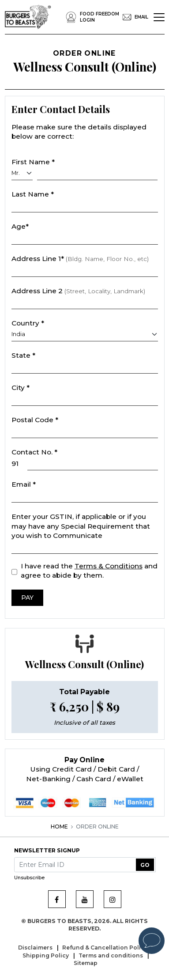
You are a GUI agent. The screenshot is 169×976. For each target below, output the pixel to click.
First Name (33, 162)
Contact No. (34, 452)
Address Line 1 (80, 258)
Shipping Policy (46, 955)
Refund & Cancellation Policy (105, 947)
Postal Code (34, 420)
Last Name (32, 194)
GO (145, 865)
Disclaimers (36, 947)
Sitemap (86, 963)
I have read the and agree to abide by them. (89, 571)
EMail (133, 17)
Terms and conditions (111, 955)
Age (20, 226)
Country (27, 323)
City (20, 387)
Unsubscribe (29, 878)
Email (23, 484)
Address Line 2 (78, 291)
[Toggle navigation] (159, 17)
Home (59, 826)
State (23, 355)
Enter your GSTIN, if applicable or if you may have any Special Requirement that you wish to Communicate (80, 526)
